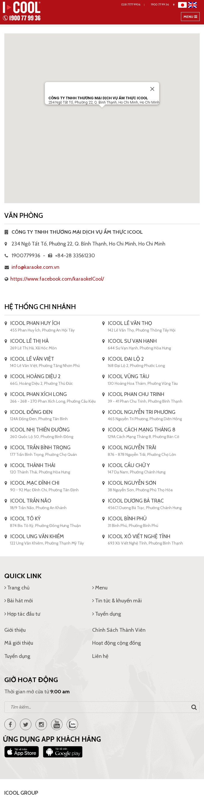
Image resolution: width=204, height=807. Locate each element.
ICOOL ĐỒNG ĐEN (31, 412)
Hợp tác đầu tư (22, 614)
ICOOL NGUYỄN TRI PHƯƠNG (141, 412)
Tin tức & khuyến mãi (117, 600)
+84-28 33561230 (71, 255)
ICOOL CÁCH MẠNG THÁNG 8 (141, 430)
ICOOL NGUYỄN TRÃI (132, 447)
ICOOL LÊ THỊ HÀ (29, 341)
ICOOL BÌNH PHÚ (127, 518)
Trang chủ (16, 588)
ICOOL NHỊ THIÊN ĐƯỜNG (40, 430)
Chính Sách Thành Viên (119, 630)
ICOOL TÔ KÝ (25, 518)
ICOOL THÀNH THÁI (32, 465)
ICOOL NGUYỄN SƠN (132, 483)
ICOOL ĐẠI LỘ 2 (126, 359)
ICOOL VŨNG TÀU (128, 376)
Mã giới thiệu (18, 643)
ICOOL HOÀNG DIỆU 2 (35, 376)
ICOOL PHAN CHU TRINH (136, 394)
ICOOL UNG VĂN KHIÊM (37, 536)
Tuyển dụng (106, 614)
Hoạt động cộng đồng (116, 643)
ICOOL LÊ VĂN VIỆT (32, 359)
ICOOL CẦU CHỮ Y (129, 465)
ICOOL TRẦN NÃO (30, 501)
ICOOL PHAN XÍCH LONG (38, 394)
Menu (191, 17)
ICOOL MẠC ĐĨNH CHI (34, 483)
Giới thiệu (15, 630)
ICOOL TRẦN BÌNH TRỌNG (40, 447)
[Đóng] (152, 89)
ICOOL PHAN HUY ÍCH (35, 323)
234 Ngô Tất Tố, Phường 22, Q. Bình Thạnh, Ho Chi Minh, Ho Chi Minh (88, 244)
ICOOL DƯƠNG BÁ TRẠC (136, 501)
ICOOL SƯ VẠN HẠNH (132, 341)
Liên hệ (100, 656)
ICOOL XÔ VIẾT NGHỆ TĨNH (139, 536)
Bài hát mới (18, 600)
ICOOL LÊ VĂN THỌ (130, 323)
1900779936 (22, 255)
